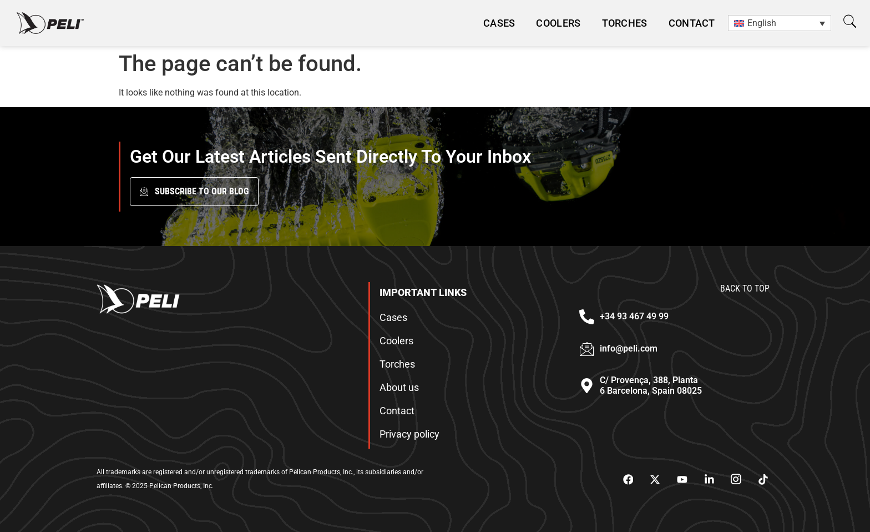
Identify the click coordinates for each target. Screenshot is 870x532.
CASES (499, 23)
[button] (849, 21)
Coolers (558, 23)
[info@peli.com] (586, 349)
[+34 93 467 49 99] (586, 316)
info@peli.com (628, 348)
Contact (692, 23)
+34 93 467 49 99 (634, 316)
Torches (625, 23)
